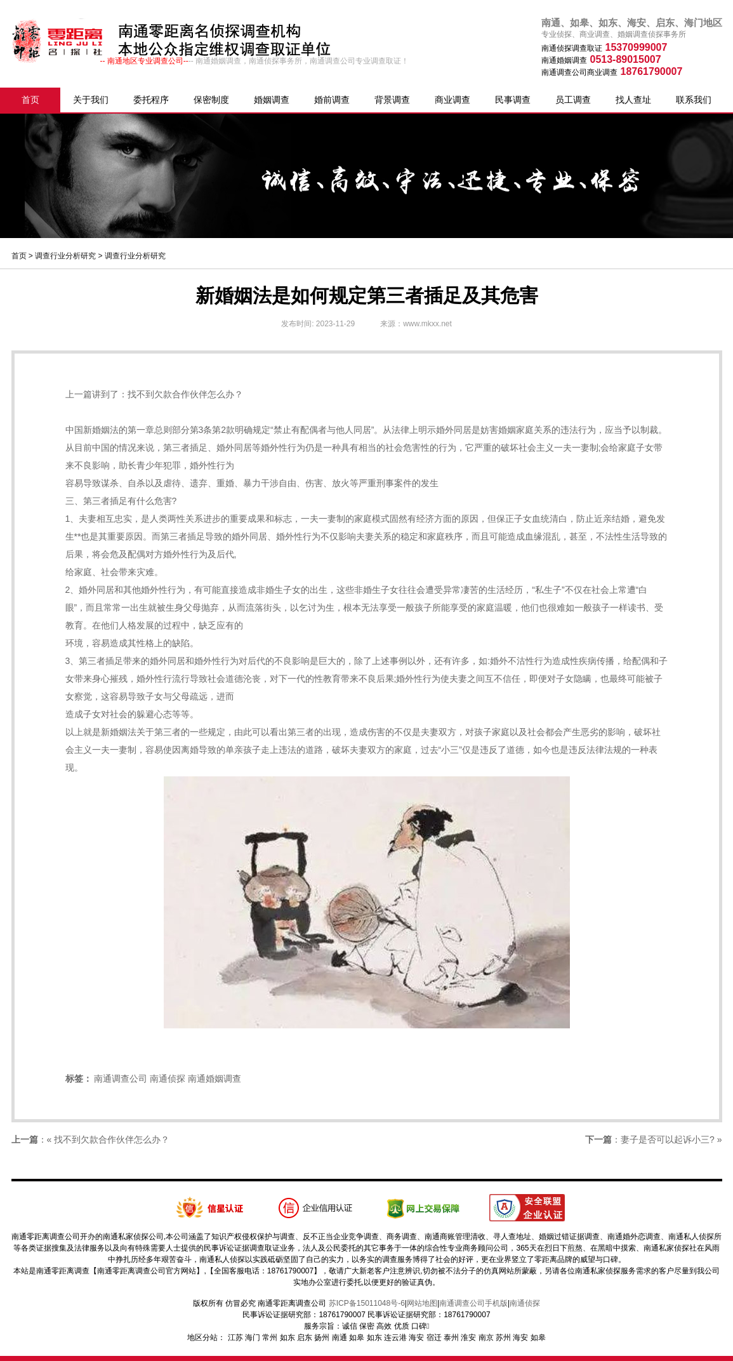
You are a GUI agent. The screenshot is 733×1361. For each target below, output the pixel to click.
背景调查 (392, 100)
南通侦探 (167, 1078)
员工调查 (573, 100)
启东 (304, 1337)
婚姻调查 (271, 100)
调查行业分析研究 (65, 255)
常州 (269, 1337)
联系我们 (693, 100)
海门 (252, 1337)
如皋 (356, 1337)
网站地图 (422, 1303)
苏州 (503, 1337)
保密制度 (211, 100)
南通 (339, 1337)
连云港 (395, 1337)
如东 (287, 1337)
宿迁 (434, 1337)
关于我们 (91, 100)
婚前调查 (332, 100)
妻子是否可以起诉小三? (668, 1139)
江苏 (235, 1337)
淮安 (468, 1337)
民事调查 (513, 100)
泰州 (451, 1337)
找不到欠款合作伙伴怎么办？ (185, 394)
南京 (486, 1337)
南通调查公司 (120, 1078)
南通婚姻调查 (214, 1078)
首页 (30, 100)
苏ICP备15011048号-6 (367, 1303)
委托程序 (151, 100)
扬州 (321, 1337)
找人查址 (633, 100)
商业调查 (452, 100)
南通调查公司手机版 (473, 1303)
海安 (416, 1337)
